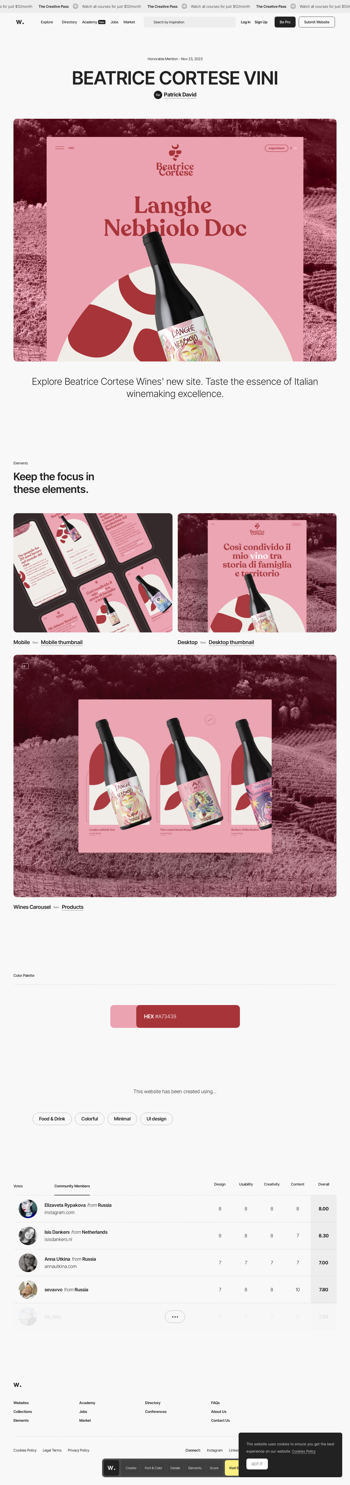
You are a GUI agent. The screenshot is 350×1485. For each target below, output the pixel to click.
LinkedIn (235, 1450)
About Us (218, 1411)
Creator (131, 1468)
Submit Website (317, 22)
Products (72, 907)
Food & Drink (52, 1118)
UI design (156, 1118)
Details (175, 1468)
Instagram (215, 1450)
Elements (195, 1468)
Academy (93, 22)
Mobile (21, 642)
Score (214, 1468)
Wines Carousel (32, 907)
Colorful (89, 1118)
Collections (22, 1411)
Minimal (122, 1118)
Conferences (156, 1411)
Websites (21, 1402)
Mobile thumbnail (62, 642)
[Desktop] (257, 572)
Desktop (188, 642)
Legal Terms (52, 1450)
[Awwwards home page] (111, 1468)
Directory (69, 22)
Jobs (114, 22)
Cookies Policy (25, 1450)
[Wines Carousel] (175, 776)
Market (129, 22)
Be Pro (285, 22)
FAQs (215, 1402)
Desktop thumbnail (231, 642)
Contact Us (220, 1420)
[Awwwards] (20, 22)
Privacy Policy (78, 1450)
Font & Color (153, 1468)
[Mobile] (93, 572)
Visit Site (235, 1468)
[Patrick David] (175, 95)
